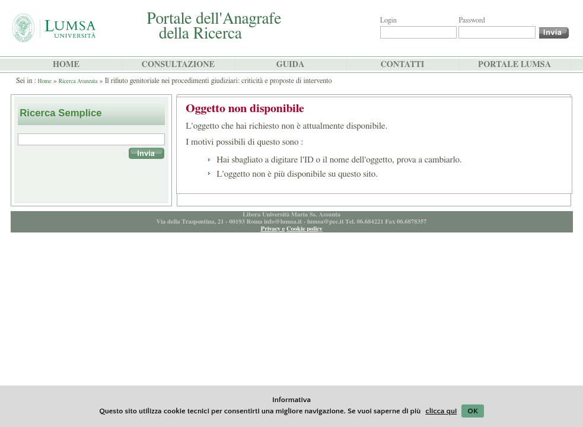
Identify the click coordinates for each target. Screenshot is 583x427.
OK (472, 411)
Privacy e (272, 228)
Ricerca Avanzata (78, 81)
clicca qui (441, 411)
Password (471, 20)
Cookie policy (304, 228)
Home (45, 81)
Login (388, 20)
